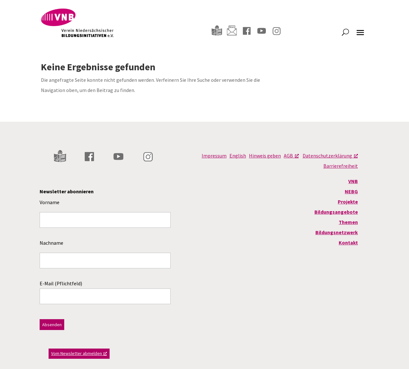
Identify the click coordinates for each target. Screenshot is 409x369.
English (237, 155)
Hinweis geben (265, 155)
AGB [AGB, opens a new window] (291, 155)
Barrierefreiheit (340, 166)
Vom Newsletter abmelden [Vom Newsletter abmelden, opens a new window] (79, 353)
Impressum (214, 155)
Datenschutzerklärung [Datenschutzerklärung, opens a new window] (330, 155)
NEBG (351, 191)
